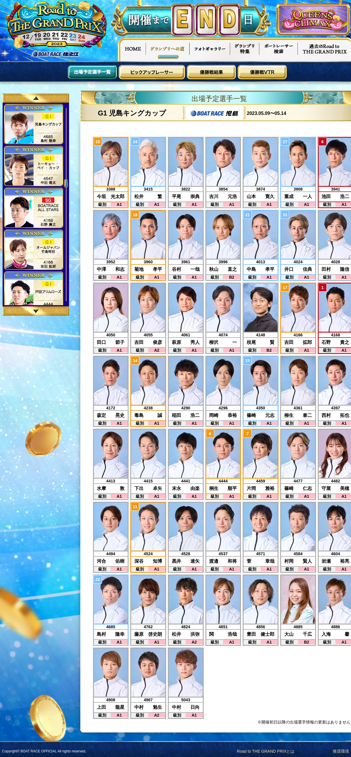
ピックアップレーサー (152, 72)
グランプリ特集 (244, 49)
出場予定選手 (92, 72)
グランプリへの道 (168, 49)
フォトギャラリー (210, 49)
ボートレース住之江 (55, 54)
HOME (132, 49)
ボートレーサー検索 (278, 49)
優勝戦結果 (211, 72)
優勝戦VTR (262, 72)
